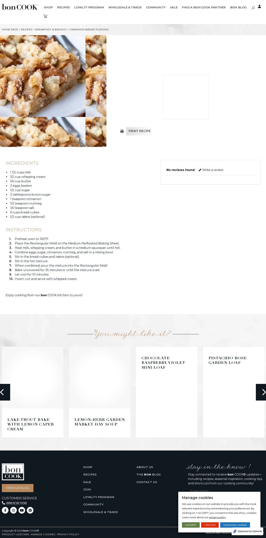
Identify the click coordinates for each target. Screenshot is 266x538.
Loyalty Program (98, 497)
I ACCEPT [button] (191, 524)
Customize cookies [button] (235, 524)
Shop (87, 467)
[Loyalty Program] (89, 7)
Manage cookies (43, 534)
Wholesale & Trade (100, 512)
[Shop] (48, 7)
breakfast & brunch (50, 29)
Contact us (147, 482)
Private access (257, 6)
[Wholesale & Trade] (125, 7)
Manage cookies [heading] (197, 497)
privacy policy (217, 517)
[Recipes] (63, 7)
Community (93, 504)
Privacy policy (68, 534)
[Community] (156, 7)
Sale (87, 482)
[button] (253, 8)
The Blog (149, 475)
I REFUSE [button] (210, 524)
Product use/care (15, 534)
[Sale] (174, 7)
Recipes (27, 29)
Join (87, 489)
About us (145, 467)
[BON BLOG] (238, 7)
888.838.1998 (16, 503)
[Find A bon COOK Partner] (204, 7)
